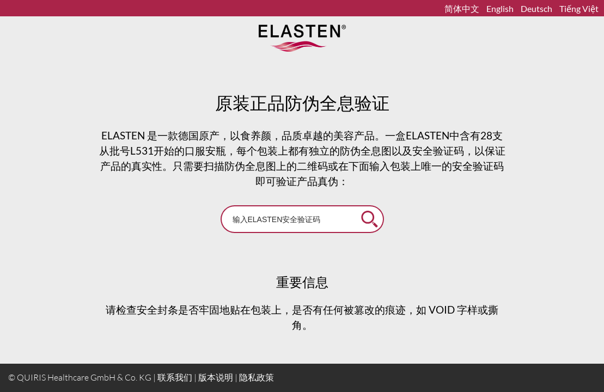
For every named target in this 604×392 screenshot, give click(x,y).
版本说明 (215, 377)
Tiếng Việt (579, 8)
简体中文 (462, 8)
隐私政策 (256, 377)
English (500, 8)
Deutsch (537, 8)
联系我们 (174, 377)
